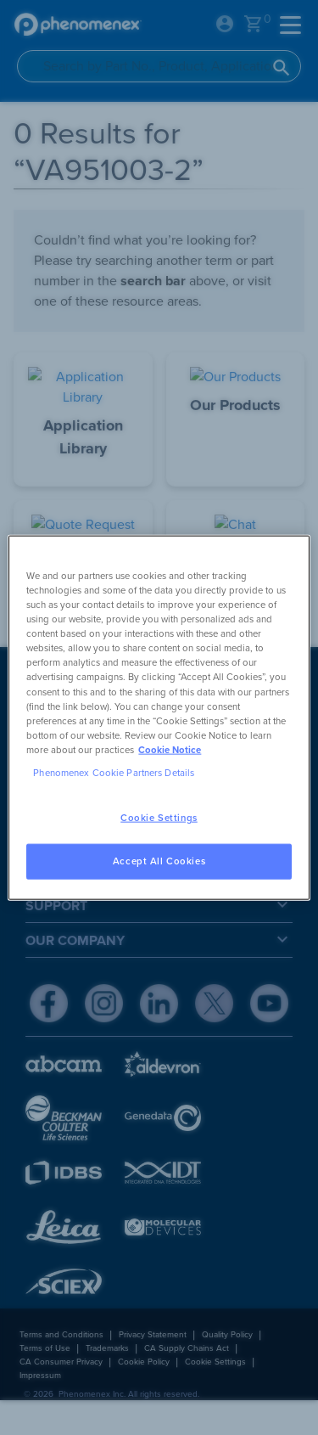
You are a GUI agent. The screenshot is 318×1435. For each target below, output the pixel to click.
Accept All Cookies (159, 860)
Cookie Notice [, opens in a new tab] (169, 749)
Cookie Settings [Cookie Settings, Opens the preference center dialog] (159, 818)
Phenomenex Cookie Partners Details (113, 772)
